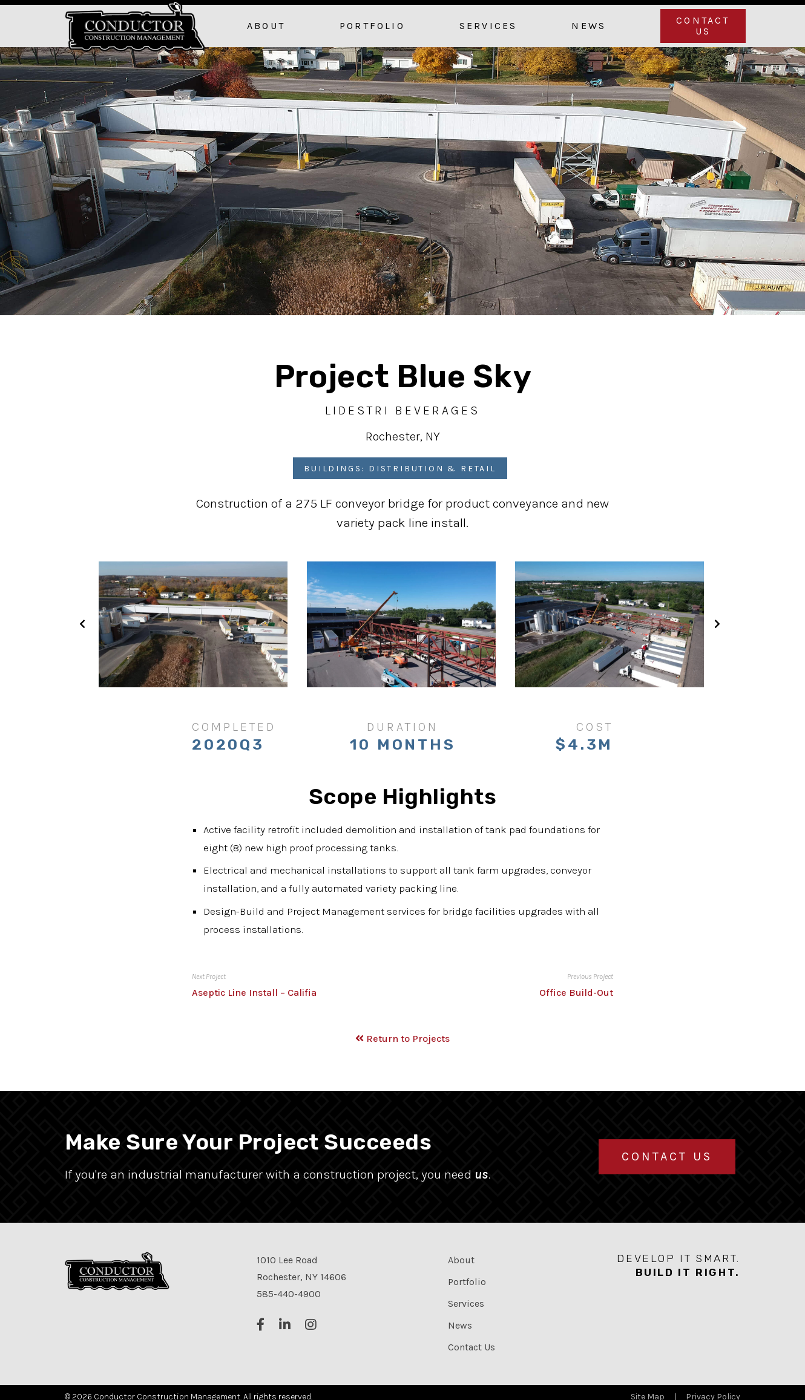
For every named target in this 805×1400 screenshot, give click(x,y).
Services (488, 25)
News (588, 25)
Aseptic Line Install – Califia (254, 992)
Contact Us (702, 26)
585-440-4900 (289, 1294)
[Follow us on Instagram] (311, 1325)
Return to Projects (402, 1038)
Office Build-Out (576, 992)
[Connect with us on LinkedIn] (285, 1325)
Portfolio (372, 25)
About (266, 25)
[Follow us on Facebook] (260, 1325)
